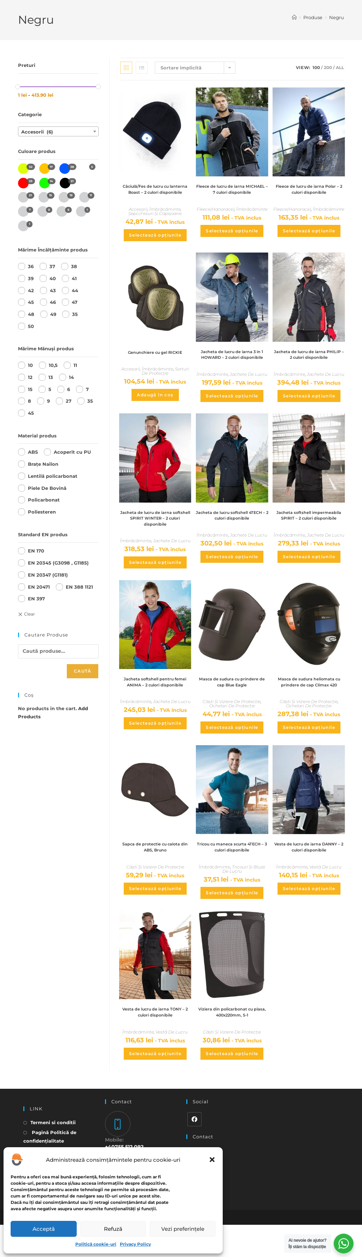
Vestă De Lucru (325, 897)
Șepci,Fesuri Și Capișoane (155, 222)
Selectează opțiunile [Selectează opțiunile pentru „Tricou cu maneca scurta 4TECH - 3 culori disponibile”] (232, 922)
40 (52, 278)
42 (31, 290)
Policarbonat (44, 500)
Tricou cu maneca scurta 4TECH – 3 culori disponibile (232, 876)
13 (50, 377)
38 (74, 266)
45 (31, 302)
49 (53, 314)
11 (75, 365)
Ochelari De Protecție (232, 727)
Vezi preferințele (182, 1228)
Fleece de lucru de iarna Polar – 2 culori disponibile (308, 190)
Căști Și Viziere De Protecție (232, 723)
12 (30, 377)
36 (31, 266)
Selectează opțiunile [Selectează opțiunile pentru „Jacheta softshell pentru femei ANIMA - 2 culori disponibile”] (155, 751)
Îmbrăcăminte (165, 217)
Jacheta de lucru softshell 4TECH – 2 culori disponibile (232, 533)
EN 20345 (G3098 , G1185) (58, 563)
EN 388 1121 (79, 587)
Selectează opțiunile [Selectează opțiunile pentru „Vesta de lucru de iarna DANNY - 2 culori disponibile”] (309, 918)
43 (53, 290)
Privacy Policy (135, 1244)
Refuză (113, 1228)
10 (30, 365)
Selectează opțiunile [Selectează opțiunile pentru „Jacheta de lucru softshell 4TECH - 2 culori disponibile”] (232, 575)
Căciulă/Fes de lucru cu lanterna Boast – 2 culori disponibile (155, 193)
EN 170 (36, 551)
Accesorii (138, 217)
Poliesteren (42, 512)
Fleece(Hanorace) (215, 217)
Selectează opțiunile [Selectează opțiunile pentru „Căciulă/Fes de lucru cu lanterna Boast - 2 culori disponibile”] (155, 243)
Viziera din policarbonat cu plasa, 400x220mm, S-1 (232, 1043)
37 (52, 266)
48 (31, 314)
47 (74, 302)
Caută (82, 671)
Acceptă (44, 1228)
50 (31, 326)
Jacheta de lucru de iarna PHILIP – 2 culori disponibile (308, 364)
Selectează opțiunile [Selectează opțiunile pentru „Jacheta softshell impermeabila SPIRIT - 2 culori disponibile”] (309, 582)
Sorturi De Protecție (165, 379)
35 (75, 314)
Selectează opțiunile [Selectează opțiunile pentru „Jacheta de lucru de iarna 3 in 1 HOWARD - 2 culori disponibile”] (232, 412)
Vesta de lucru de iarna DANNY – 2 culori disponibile (309, 876)
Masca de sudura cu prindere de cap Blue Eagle (232, 703)
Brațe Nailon (43, 464)
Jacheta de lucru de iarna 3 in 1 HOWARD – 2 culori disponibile (232, 367)
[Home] (294, 17)
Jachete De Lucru (248, 391)
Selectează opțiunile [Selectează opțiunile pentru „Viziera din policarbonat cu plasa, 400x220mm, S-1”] (232, 1085)
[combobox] (58, 131)
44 (75, 290)
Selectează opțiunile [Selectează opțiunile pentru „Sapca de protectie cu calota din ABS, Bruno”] (155, 918)
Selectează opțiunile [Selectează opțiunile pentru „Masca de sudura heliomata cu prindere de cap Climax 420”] (309, 756)
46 (53, 302)
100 (316, 67)
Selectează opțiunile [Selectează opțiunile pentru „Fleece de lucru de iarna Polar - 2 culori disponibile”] (309, 232)
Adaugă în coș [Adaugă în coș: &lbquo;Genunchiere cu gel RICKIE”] (155, 403)
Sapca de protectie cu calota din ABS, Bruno (155, 876)
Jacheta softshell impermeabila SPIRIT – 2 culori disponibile (309, 537)
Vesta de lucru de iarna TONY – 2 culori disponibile (155, 1043)
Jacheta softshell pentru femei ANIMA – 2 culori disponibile (155, 706)
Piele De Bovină (47, 488)
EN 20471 (39, 587)
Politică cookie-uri (95, 1244)
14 (71, 377)
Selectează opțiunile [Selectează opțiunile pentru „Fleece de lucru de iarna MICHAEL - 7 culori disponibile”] (232, 239)
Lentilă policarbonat (52, 476)
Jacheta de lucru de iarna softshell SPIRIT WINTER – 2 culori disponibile (155, 537)
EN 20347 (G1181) (48, 575)
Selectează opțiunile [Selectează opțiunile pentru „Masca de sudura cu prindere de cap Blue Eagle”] (232, 749)
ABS (33, 452)
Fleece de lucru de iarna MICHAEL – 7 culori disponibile (232, 193)
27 (68, 401)
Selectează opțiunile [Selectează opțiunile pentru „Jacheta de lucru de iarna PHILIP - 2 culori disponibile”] (309, 406)
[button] (212, 1159)
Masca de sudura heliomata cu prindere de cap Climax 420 (309, 706)
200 (328, 67)
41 (74, 278)
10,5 (53, 365)
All (340, 67)
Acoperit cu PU (72, 452)
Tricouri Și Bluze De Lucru (243, 899)
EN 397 (36, 598)
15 (30, 389)
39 (31, 278)
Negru (336, 17)
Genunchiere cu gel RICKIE (155, 360)
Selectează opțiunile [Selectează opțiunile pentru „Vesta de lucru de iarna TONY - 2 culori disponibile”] (155, 1085)
